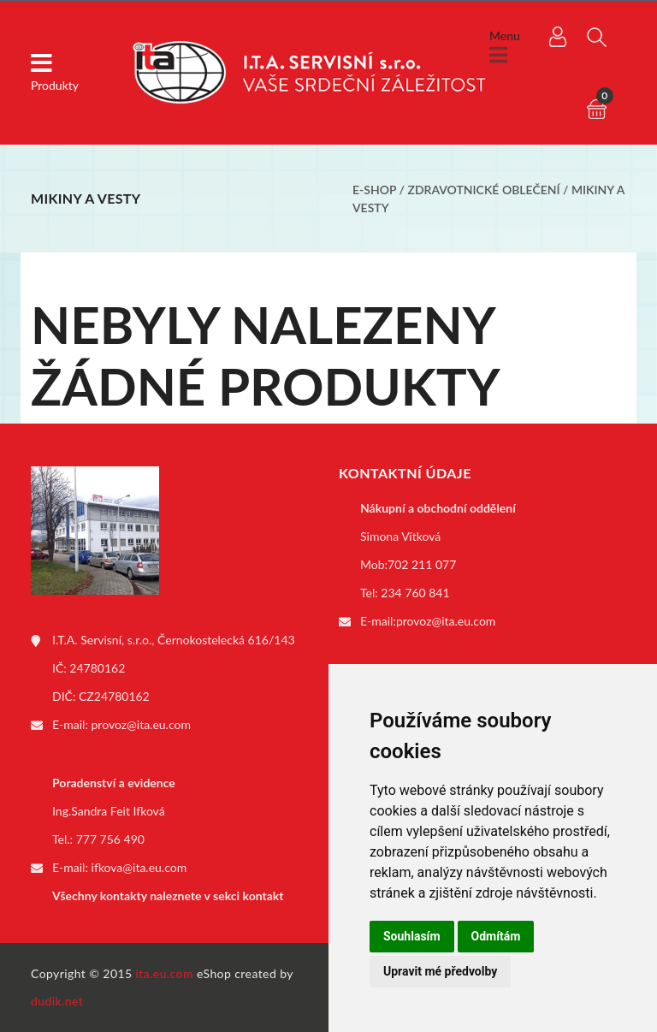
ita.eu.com (164, 973)
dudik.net (57, 1000)
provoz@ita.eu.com (141, 724)
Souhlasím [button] (412, 936)
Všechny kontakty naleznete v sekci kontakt (167, 895)
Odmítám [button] (496, 936)
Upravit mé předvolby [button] (440, 971)
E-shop (374, 189)
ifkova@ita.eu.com (139, 867)
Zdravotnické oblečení (484, 189)
